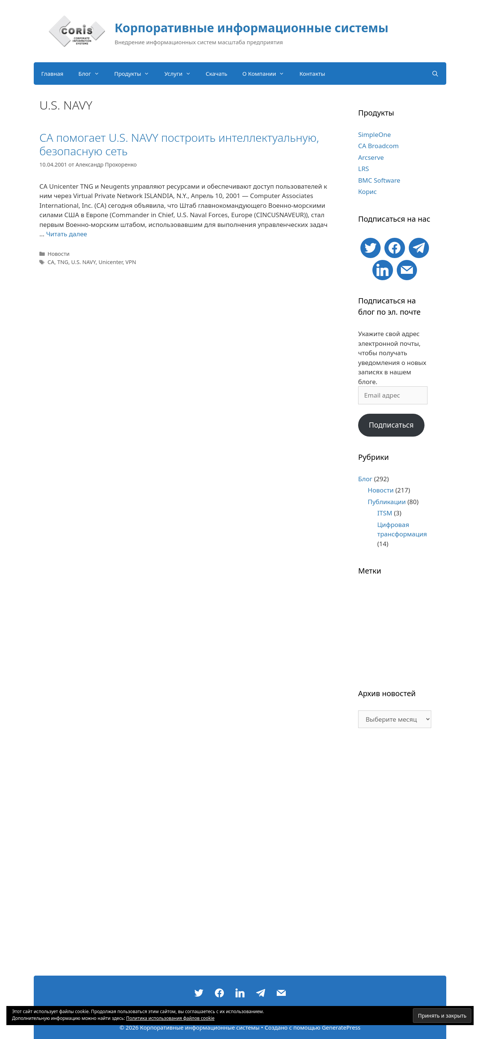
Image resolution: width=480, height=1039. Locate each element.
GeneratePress (341, 1027)
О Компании (267, 73)
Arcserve (371, 157)
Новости (59, 253)
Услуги (181, 73)
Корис (367, 191)
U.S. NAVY (83, 262)
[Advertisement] (394, 855)
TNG (63, 262)
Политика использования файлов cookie (170, 1018)
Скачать (217, 73)
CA (51, 262)
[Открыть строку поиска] (435, 73)
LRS (363, 168)
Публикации (387, 501)
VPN (131, 262)
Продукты (135, 73)
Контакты (312, 73)
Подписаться (391, 425)
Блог (92, 73)
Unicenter (111, 262)
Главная (52, 73)
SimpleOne (374, 134)
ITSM (384, 513)
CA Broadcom (378, 145)
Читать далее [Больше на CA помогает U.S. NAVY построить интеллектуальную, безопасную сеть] (66, 234)
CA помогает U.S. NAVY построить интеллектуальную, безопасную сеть (179, 144)
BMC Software (379, 180)
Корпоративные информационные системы (251, 28)
